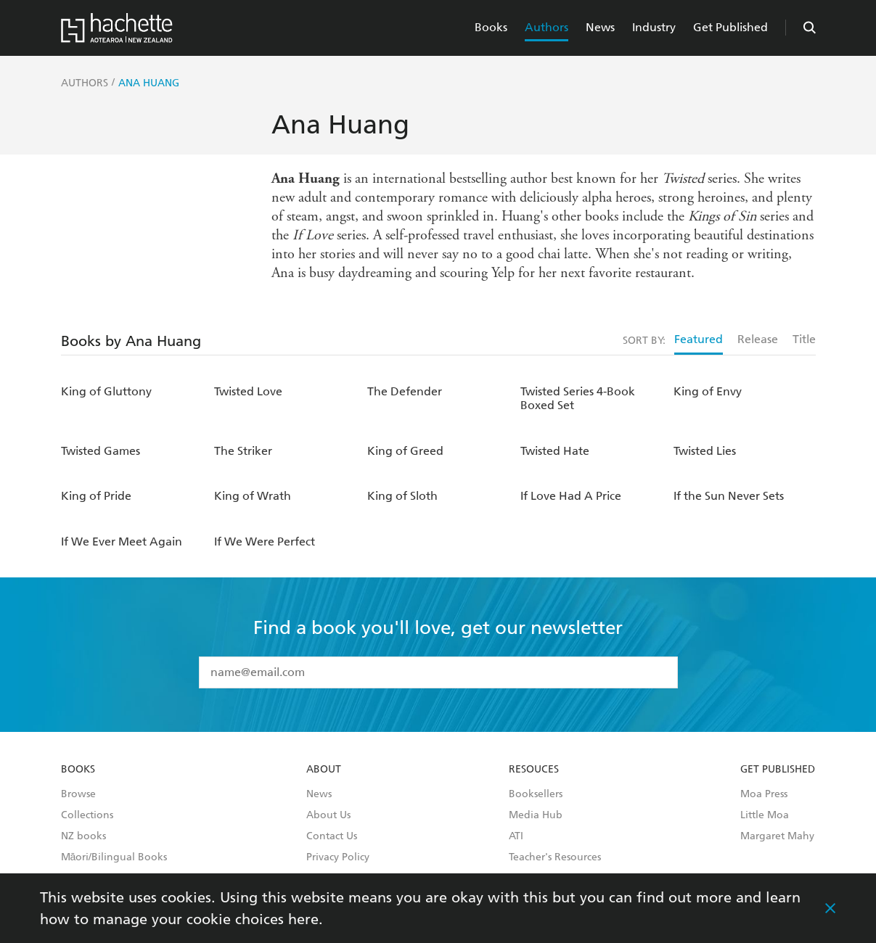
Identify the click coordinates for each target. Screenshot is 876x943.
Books (491, 27)
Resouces (534, 770)
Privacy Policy (337, 857)
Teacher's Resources (555, 857)
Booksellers (535, 794)
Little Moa (764, 815)
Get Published (730, 27)
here (303, 919)
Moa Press (763, 794)
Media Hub (535, 815)
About (323, 770)
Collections (87, 815)
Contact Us (331, 836)
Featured (698, 339)
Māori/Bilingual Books (114, 857)
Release (757, 339)
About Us (328, 815)
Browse (78, 794)
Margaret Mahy (777, 836)
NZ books (83, 836)
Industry (654, 27)
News (600, 27)
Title (804, 339)
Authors (546, 27)
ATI (516, 836)
